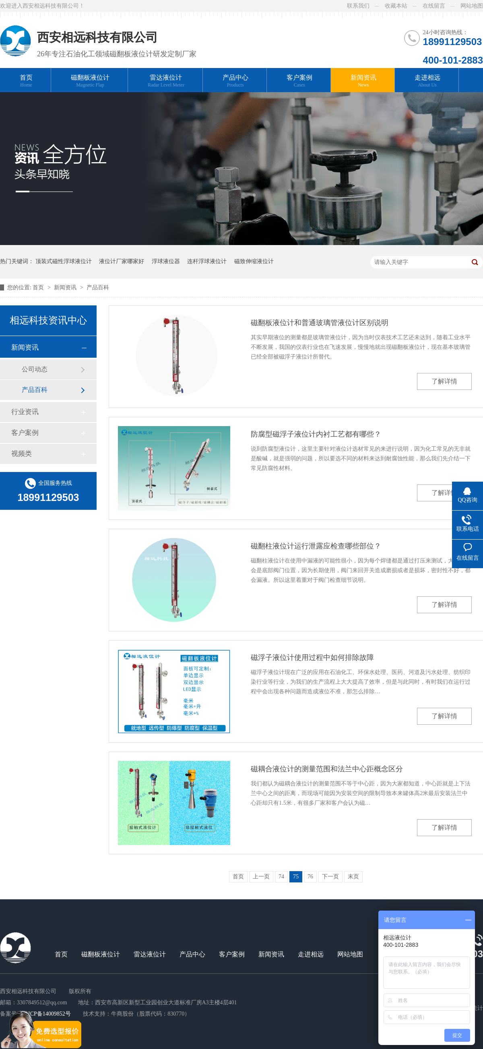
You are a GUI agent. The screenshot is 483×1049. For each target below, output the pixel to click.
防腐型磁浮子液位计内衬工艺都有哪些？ (316, 434)
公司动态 (34, 369)
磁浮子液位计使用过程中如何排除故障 (312, 657)
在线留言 (434, 6)
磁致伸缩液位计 (254, 261)
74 (281, 877)
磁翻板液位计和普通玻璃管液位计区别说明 (319, 323)
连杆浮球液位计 (207, 261)
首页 (26, 81)
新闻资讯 (363, 81)
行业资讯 (25, 412)
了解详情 (444, 381)
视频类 (21, 454)
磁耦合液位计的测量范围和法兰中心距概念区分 (327, 769)
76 (310, 877)
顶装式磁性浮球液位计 (63, 261)
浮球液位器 (166, 261)
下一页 (330, 877)
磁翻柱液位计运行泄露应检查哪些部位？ (316, 546)
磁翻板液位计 (90, 81)
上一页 (261, 877)
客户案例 (299, 81)
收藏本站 (396, 6)
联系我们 (358, 6)
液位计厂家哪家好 (121, 261)
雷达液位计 (166, 81)
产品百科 (98, 287)
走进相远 (427, 81)
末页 (353, 877)
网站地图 (471, 6)
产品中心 (235, 81)
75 (296, 877)
